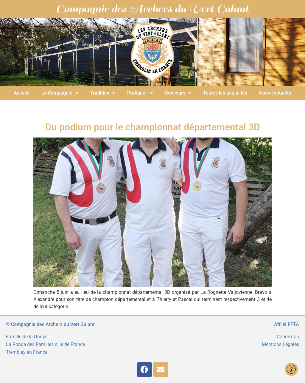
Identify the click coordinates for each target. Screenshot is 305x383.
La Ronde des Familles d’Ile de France (45, 344)
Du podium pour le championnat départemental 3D (152, 127)
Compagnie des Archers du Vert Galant (152, 9)
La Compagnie (59, 93)
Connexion (288, 336)
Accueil (21, 93)
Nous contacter (275, 93)
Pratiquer (140, 93)
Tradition (102, 93)
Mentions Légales (280, 344)
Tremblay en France (26, 352)
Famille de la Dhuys (26, 336)
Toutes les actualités (225, 93)
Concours (178, 93)
